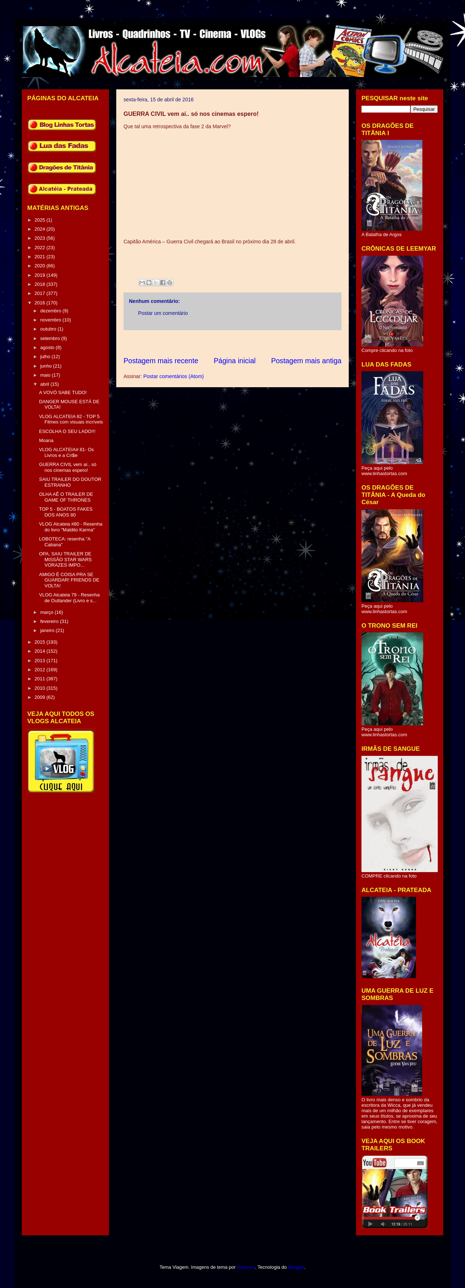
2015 (40, 642)
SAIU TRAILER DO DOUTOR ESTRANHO (70, 482)
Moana (46, 440)
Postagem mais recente (161, 361)
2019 (40, 275)
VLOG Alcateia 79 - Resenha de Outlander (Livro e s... (69, 597)
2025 (40, 220)
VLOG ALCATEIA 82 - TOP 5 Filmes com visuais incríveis (71, 419)
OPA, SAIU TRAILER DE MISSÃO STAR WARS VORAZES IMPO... (65, 559)
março (47, 612)
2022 (40, 247)
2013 (40, 660)
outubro (49, 329)
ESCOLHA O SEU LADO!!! (67, 431)
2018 (40, 284)
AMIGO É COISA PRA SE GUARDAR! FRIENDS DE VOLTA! (69, 580)
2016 (40, 302)
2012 (40, 669)
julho (46, 356)
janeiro (48, 630)
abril (45, 384)
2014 (40, 651)
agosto (48, 347)
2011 (40, 678)
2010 (40, 688)
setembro (50, 338)
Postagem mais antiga (306, 361)
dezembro (51, 310)
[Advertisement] (256, 343)
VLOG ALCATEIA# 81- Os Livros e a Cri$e (66, 452)
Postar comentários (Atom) (173, 376)
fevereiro (50, 621)
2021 (40, 256)
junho (46, 366)
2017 (40, 293)
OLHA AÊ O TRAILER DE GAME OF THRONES (66, 497)
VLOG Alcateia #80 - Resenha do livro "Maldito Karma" (70, 526)
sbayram (246, 1267)
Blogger (296, 1267)
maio (46, 375)
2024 (40, 229)
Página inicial (234, 361)
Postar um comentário (163, 313)
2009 (40, 697)
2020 (40, 265)
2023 (40, 238)
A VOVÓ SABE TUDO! (62, 392)
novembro (51, 320)
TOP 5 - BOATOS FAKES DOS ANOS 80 (65, 512)
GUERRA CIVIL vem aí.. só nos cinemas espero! (67, 467)
